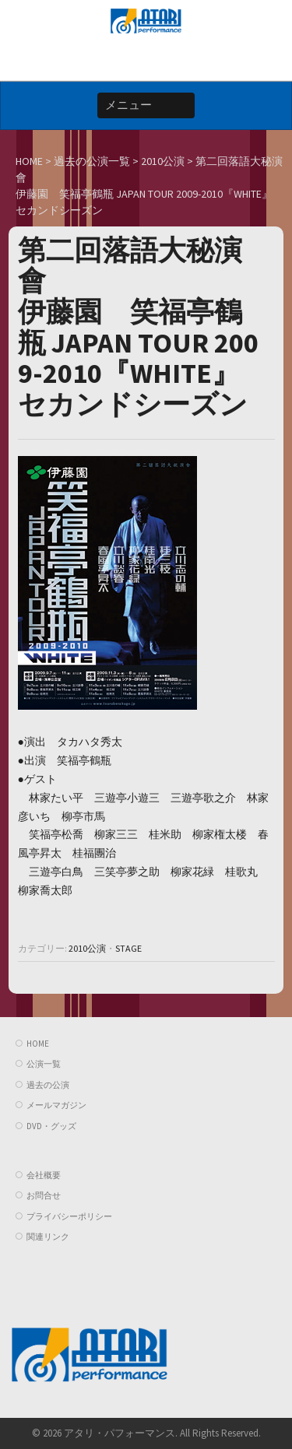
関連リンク (47, 1236)
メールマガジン (56, 1105)
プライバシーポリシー (69, 1216)
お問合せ (43, 1195)
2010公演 (87, 948)
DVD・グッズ (51, 1126)
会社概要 (43, 1175)
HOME (37, 1043)
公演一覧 (43, 1063)
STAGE (128, 948)
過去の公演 (47, 1084)
